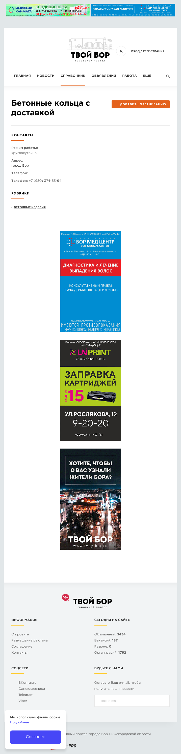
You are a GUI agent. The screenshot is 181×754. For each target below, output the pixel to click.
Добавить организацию (140, 104)
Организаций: (110, 653)
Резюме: (103, 647)
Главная (22, 76)
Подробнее (19, 722)
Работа (129, 76)
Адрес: (17, 161)
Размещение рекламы (29, 640)
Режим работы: (24, 148)
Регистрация (154, 51)
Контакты (19, 653)
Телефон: (19, 173)
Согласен (35, 737)
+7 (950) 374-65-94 (45, 181)
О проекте (20, 634)
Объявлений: (110, 634)
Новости (45, 76)
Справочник (73, 76)
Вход (135, 51)
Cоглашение (21, 647)
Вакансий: (106, 640)
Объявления (103, 76)
